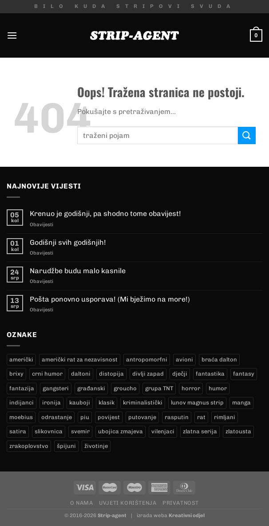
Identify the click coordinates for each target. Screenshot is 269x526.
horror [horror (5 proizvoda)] (191, 388)
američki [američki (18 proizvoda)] (21, 359)
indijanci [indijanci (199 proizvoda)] (21, 402)
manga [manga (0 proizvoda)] (241, 402)
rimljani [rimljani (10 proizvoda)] (224, 417)
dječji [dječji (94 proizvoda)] (179, 373)
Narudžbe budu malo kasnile (78, 271)
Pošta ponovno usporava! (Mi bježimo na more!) (110, 299)
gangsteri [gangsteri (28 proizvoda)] (56, 388)
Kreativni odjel (187, 515)
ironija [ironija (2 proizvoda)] (51, 402)
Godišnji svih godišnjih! (68, 242)
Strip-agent (112, 515)
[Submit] (247, 135)
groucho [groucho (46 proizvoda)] (125, 388)
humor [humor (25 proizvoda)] (218, 388)
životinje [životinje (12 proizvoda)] (96, 446)
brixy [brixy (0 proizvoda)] (16, 373)
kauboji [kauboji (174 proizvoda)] (79, 402)
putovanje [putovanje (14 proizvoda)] (142, 417)
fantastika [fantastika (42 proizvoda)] (210, 373)
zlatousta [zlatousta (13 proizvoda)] (238, 431)
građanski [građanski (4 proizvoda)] (91, 388)
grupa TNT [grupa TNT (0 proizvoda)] (159, 388)
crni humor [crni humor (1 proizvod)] (47, 373)
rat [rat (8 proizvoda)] (201, 417)
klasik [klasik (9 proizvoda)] (107, 402)
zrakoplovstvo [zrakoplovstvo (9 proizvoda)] (28, 446)
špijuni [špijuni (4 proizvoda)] (66, 446)
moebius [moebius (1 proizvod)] (21, 417)
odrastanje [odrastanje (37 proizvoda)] (56, 417)
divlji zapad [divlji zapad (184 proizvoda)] (148, 373)
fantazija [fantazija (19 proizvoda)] (21, 388)
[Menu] (12, 35)
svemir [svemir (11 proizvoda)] (80, 431)
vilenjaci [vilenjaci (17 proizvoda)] (162, 431)
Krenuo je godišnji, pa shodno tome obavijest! (105, 213)
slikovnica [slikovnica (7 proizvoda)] (49, 431)
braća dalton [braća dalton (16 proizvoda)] (219, 359)
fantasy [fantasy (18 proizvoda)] (243, 373)
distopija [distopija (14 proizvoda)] (111, 373)
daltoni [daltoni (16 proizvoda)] (81, 373)
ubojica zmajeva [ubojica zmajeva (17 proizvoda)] (120, 431)
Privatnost (180, 502)
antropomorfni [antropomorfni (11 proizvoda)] (146, 359)
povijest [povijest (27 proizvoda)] (109, 417)
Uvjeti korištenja (127, 502)
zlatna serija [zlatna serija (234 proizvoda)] (200, 431)
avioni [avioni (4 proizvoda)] (184, 359)
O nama (81, 502)
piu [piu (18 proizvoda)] (84, 417)
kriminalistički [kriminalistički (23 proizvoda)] (142, 402)
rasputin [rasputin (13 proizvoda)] (177, 417)
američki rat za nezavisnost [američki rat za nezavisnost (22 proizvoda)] (80, 359)
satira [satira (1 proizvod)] (17, 431)
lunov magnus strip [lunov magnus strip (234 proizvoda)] (197, 402)
